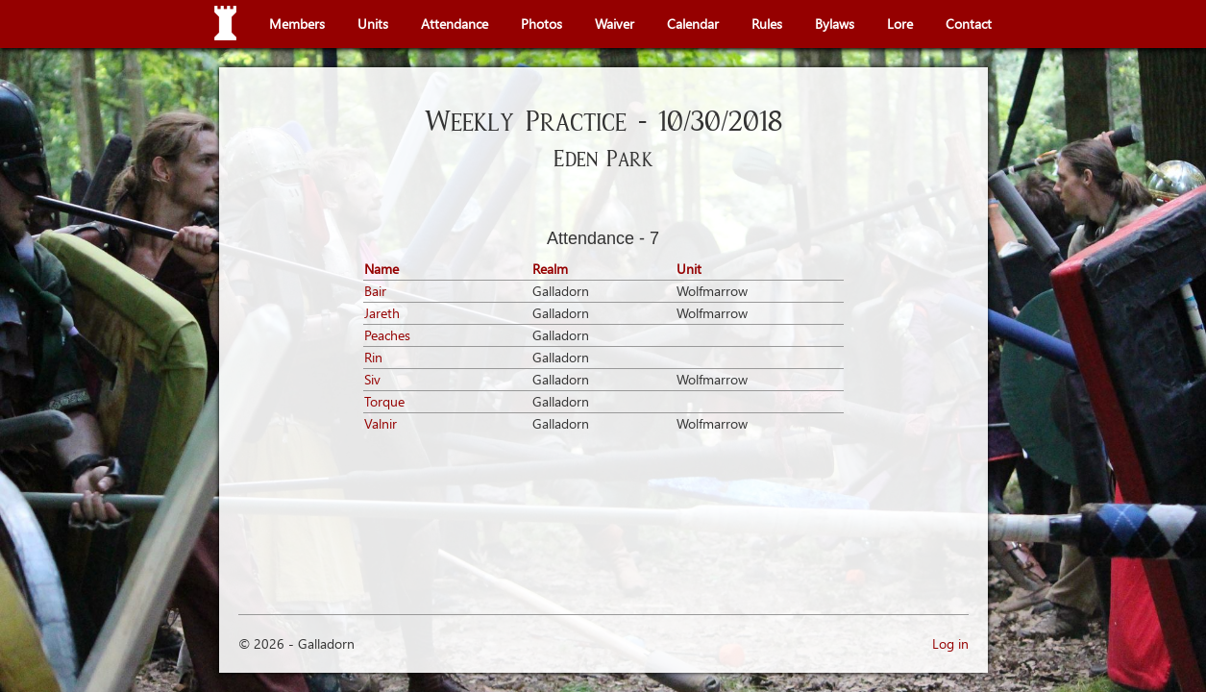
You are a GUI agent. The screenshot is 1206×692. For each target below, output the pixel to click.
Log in (950, 643)
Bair (375, 291)
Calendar (693, 23)
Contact (969, 23)
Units (372, 23)
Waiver (614, 23)
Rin (373, 357)
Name (381, 269)
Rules (766, 23)
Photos (541, 23)
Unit (689, 269)
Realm (550, 269)
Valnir (380, 423)
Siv (372, 379)
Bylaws (834, 23)
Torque (384, 401)
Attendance (454, 23)
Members (297, 23)
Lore (900, 23)
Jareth (382, 313)
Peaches (387, 335)
